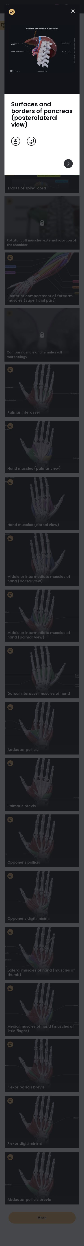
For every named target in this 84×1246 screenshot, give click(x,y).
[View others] (68, 163)
